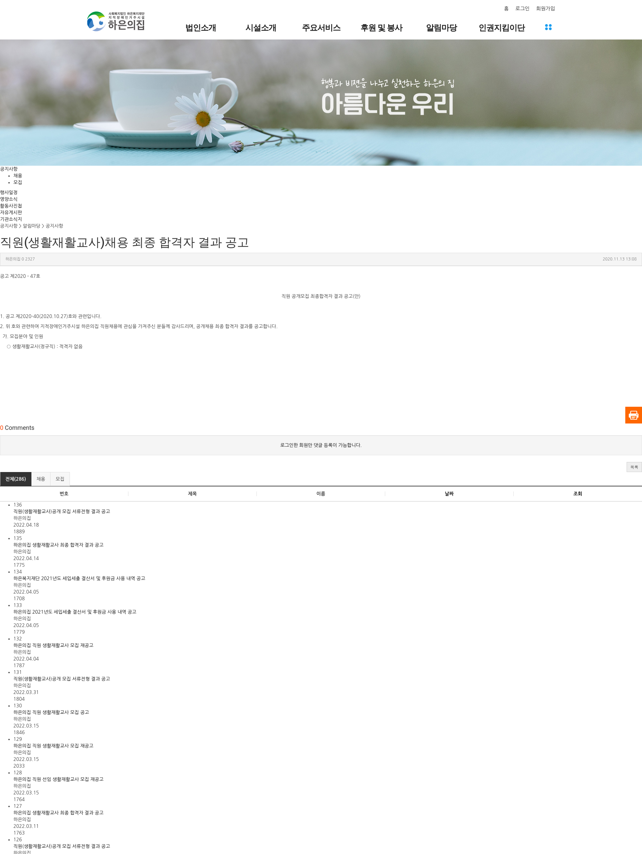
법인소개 (200, 27)
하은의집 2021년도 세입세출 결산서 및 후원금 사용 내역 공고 (74, 612)
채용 (17, 175)
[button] (634, 467)
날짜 (449, 493)
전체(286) (15, 479)
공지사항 (9, 169)
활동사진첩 (11, 206)
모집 (17, 182)
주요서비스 (321, 27)
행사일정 (9, 192)
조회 (577, 493)
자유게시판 (11, 212)
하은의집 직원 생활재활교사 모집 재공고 (53, 645)
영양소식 (9, 199)
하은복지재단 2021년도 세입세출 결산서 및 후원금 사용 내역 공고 (79, 578)
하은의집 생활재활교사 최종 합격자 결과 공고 (58, 545)
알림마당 (441, 27)
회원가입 (545, 8)
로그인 (522, 8)
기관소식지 (11, 219)
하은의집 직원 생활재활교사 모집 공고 (51, 712)
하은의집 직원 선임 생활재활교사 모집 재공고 (58, 779)
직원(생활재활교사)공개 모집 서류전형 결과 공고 (61, 511)
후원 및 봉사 (381, 27)
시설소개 (260, 27)
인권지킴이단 (501, 27)
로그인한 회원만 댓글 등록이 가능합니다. (321, 445)
